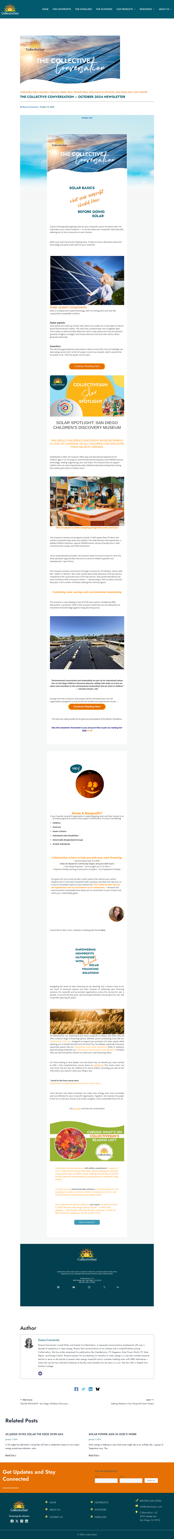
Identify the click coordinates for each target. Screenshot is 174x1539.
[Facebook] (76, 1389)
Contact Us (56, 1517)
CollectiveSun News (29, 91)
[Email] (40, 1373)
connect (77, 1108)
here (89, 730)
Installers (100, 1517)
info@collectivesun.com (151, 1506)
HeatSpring (98, 1065)
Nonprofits (102, 1502)
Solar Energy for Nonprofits (101, 91)
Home (45, 9)
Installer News (66, 91)
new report (95, 1204)
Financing (54, 91)
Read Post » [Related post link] (10, 1455)
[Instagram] (21, 1521)
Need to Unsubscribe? (87, 1222)
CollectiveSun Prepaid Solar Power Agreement (96, 1050)
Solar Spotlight (140, 91)
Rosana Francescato (48, 1340)
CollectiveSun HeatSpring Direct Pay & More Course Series (75, 1083)
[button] (134, 9)
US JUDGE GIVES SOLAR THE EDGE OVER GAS (34, 1434)
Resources (147, 9)
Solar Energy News (124, 91)
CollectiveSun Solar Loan (61, 1041)
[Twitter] (83, 1389)
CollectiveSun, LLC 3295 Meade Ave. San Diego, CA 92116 (150, 1516)
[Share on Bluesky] (98, 1389)
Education (43, 91)
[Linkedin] (90, 1389)
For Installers (83, 9)
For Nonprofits (62, 9)
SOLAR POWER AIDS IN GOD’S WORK (112, 1434)
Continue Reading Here (87, 366)
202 (90, 118)
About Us (165, 9)
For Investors (104, 9)
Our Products (126, 9)
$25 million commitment (95, 1168)
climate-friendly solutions (83, 1189)
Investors (100, 1509)
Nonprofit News (81, 91)
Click (84, 730)
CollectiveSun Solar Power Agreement (90, 1047)
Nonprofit (93, 813)
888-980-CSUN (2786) (150, 1500)
